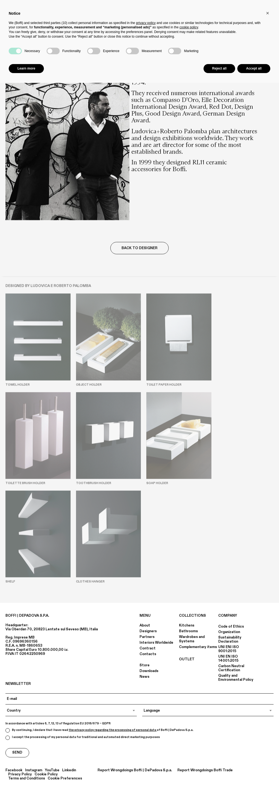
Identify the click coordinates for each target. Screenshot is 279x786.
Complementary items (198, 647)
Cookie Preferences (65, 778)
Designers (148, 631)
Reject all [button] (219, 68)
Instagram (33, 770)
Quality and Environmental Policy (235, 677)
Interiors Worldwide (156, 642)
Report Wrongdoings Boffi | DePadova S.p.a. (135, 770)
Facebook (13, 770)
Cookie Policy (46, 774)
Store (145, 665)
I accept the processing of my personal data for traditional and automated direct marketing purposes (82, 737)
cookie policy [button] (189, 27)
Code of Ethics (231, 626)
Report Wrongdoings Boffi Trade (205, 770)
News (144, 676)
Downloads (149, 671)
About (145, 625)
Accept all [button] (254, 68)
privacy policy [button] (146, 23)
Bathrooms (188, 631)
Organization (229, 632)
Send (17, 752)
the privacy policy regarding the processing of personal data (113, 730)
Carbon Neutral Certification (231, 668)
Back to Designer (139, 248)
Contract (148, 648)
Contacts (148, 654)
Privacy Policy (20, 774)
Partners (147, 637)
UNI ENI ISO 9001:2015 (228, 649)
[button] (267, 13)
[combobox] (71, 710)
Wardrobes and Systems (192, 639)
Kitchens (186, 625)
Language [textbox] (152, 710)
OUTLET (187, 659)
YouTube (52, 770)
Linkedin (69, 770)
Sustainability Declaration (229, 639)
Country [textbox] (14, 710)
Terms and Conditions (26, 778)
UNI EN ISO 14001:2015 (228, 658)
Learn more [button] (26, 68)
